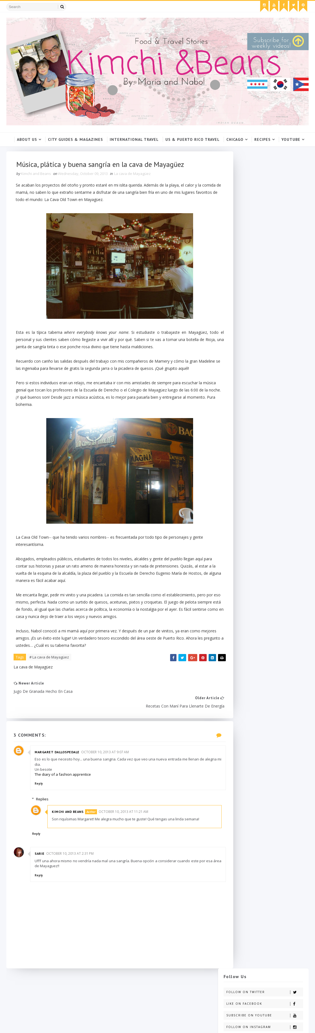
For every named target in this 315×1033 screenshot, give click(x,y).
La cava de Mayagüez (133, 175)
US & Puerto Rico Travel (192, 139)
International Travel (134, 139)
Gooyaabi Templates (95, 1023)
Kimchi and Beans (72, 816)
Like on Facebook (264, 187)
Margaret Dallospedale (58, 756)
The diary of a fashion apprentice (64, 778)
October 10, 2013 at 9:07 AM (106, 756)
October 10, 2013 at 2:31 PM (70, 863)
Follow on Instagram (264, 210)
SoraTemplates (38, 1023)
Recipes (262, 139)
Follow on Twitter (264, 176)
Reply (40, 788)
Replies (47, 803)
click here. (251, 288)
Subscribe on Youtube (264, 199)
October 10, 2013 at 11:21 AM (128, 815)
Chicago (235, 139)
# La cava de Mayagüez (50, 674)
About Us (27, 139)
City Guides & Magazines (75, 139)
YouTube (290, 139)
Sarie (41, 863)
